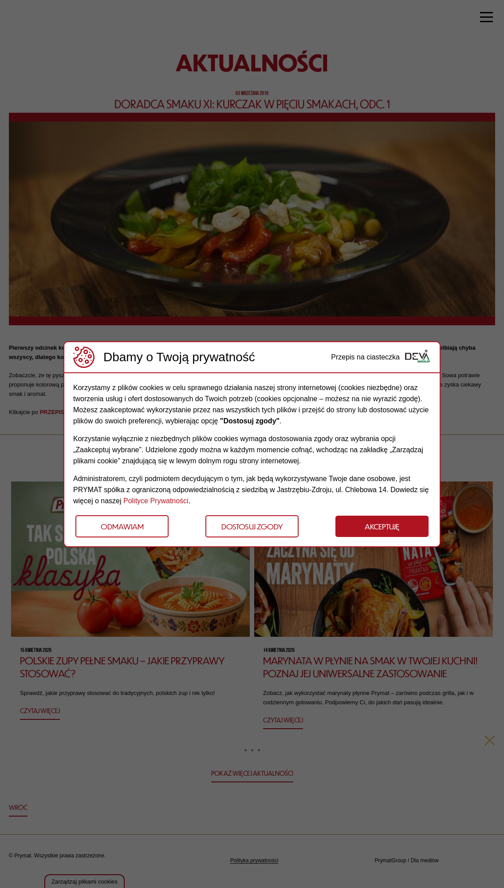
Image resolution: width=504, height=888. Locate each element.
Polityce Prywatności (156, 501)
